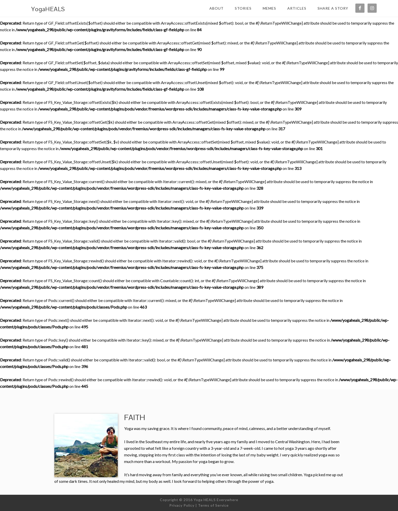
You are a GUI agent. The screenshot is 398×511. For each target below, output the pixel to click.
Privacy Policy (181, 505)
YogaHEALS (48, 9)
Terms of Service (213, 505)
